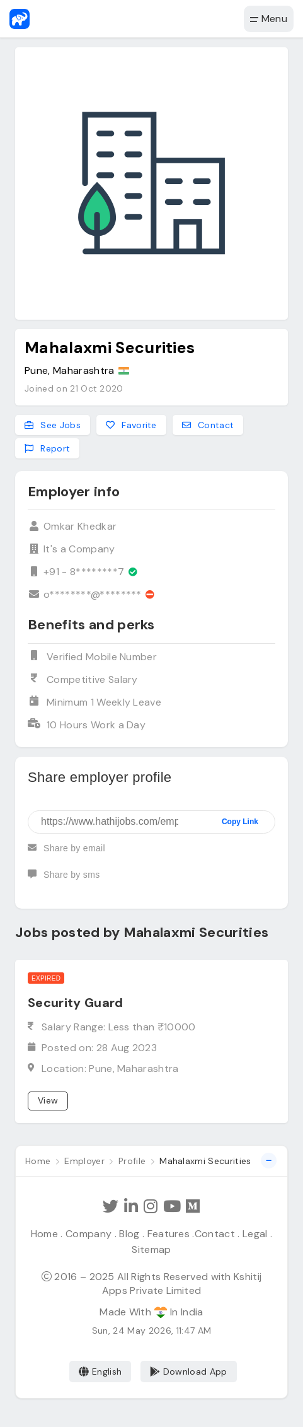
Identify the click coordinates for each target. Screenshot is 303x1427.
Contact (215, 1233)
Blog (129, 1233)
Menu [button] (268, 18)
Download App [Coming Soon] (188, 1371)
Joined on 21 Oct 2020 (74, 388)
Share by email (66, 853)
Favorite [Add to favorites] (131, 425)
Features (168, 1233)
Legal (255, 1233)
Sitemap (151, 1249)
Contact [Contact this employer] (208, 425)
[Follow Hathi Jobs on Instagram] (150, 1206)
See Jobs (53, 425)
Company (88, 1233)
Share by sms (64, 880)
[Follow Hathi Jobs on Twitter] (111, 1206)
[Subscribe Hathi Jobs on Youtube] (171, 1206)
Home (44, 1233)
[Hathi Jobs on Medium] (193, 1206)
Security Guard (75, 1002)
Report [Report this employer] (47, 448)
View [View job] (48, 1100)
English (100, 1371)
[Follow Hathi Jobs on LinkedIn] (131, 1206)
